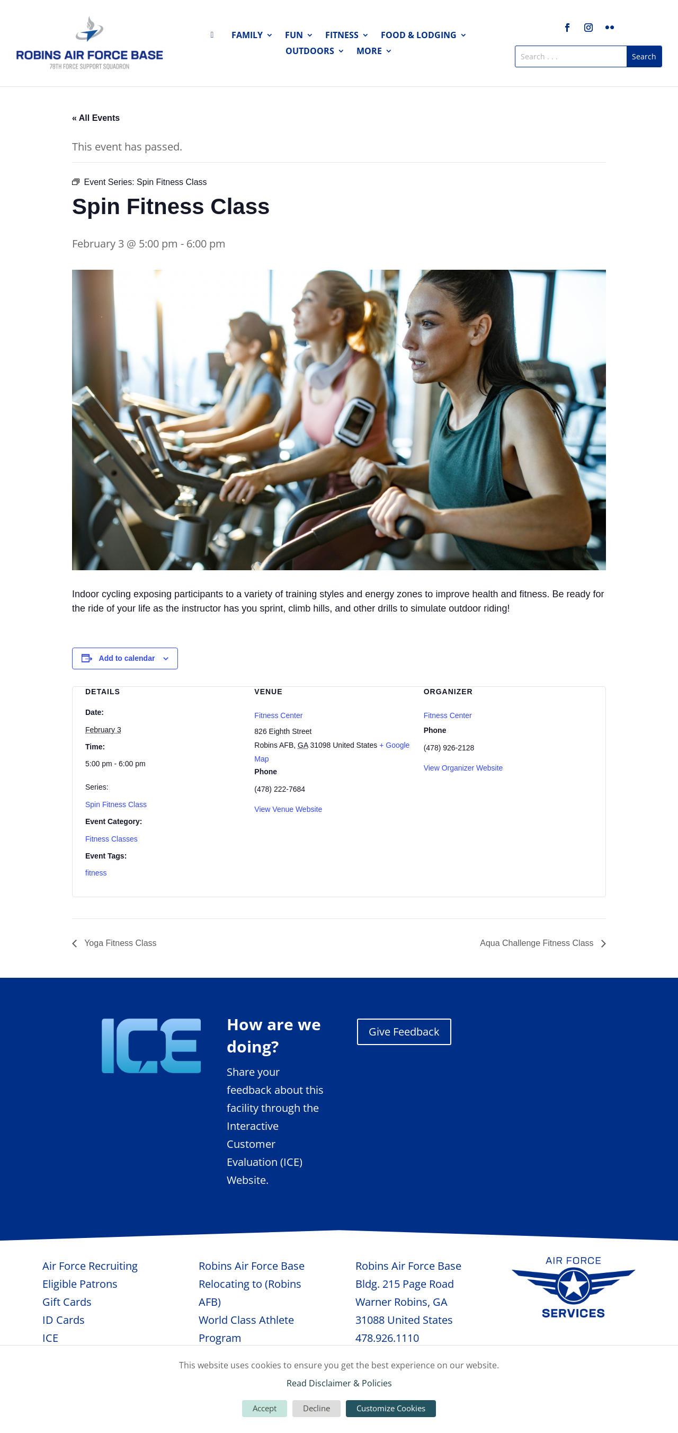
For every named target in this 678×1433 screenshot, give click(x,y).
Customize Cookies (390, 1408)
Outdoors (310, 52)
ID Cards (63, 1320)
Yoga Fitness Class (119, 943)
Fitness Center (278, 715)
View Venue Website (288, 809)
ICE (50, 1338)
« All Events (96, 117)
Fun (294, 36)
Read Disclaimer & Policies (339, 1383)
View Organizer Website (463, 768)
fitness (95, 873)
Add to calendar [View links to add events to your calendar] (127, 658)
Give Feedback (404, 1031)
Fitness (342, 36)
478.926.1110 (387, 1338)
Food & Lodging (419, 36)
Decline (316, 1408)
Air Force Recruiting (90, 1266)
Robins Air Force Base (252, 1266)
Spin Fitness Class (116, 804)
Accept (264, 1408)
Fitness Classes (111, 839)
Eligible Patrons (80, 1284)
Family (247, 36)
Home (215, 37)
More (369, 52)
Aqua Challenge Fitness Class (538, 943)
